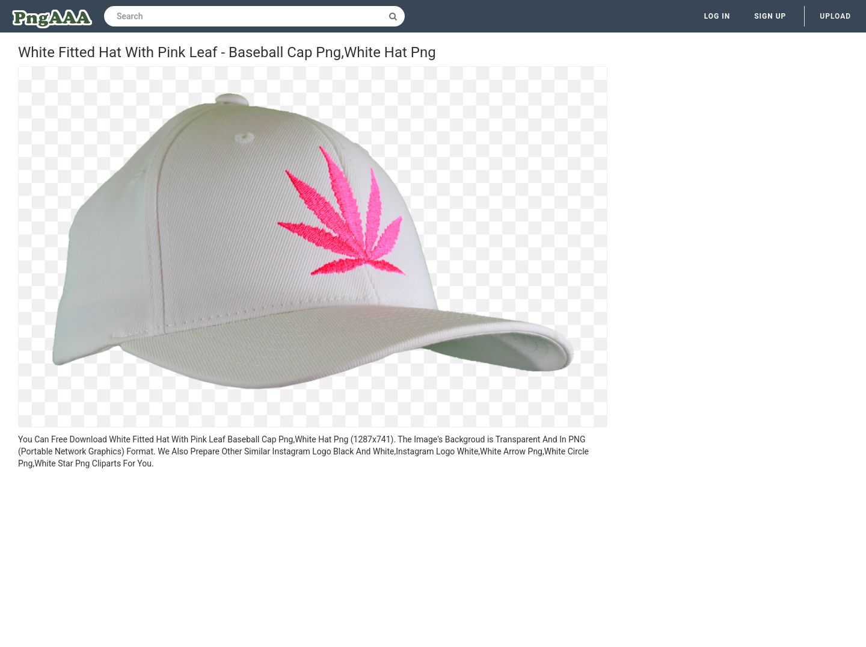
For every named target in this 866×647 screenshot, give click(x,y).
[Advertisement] (312, 559)
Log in (717, 16)
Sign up (770, 16)
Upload (835, 16)
